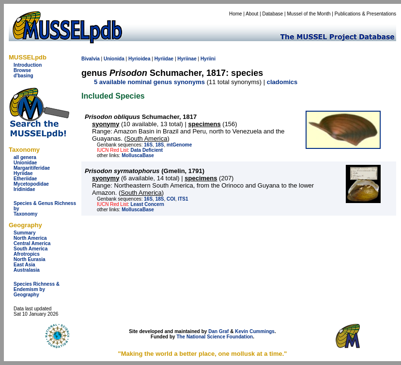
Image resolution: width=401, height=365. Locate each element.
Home (235, 13)
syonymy (105, 124)
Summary (25, 232)
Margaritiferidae (32, 168)
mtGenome (179, 144)
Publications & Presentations (365, 13)
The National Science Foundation (214, 336)
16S (148, 144)
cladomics (282, 82)
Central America (32, 243)
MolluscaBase (138, 155)
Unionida (114, 58)
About (252, 13)
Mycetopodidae (31, 184)
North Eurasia (30, 259)
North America (30, 238)
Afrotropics (27, 254)
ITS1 (183, 199)
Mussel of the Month (309, 13)
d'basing (23, 75)
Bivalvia (90, 58)
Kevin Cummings (255, 331)
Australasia (27, 270)
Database (272, 13)
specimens (204, 124)
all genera (25, 157)
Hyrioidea (139, 58)
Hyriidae (23, 173)
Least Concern (147, 204)
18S (159, 144)
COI (171, 199)
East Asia (24, 264)
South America (30, 248)
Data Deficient (146, 150)
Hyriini (208, 58)
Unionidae (25, 162)
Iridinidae (24, 189)
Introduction (28, 65)
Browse (22, 70)
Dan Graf (218, 331)
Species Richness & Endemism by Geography (37, 289)
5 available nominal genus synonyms (149, 82)
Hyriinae (186, 58)
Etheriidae (25, 178)
